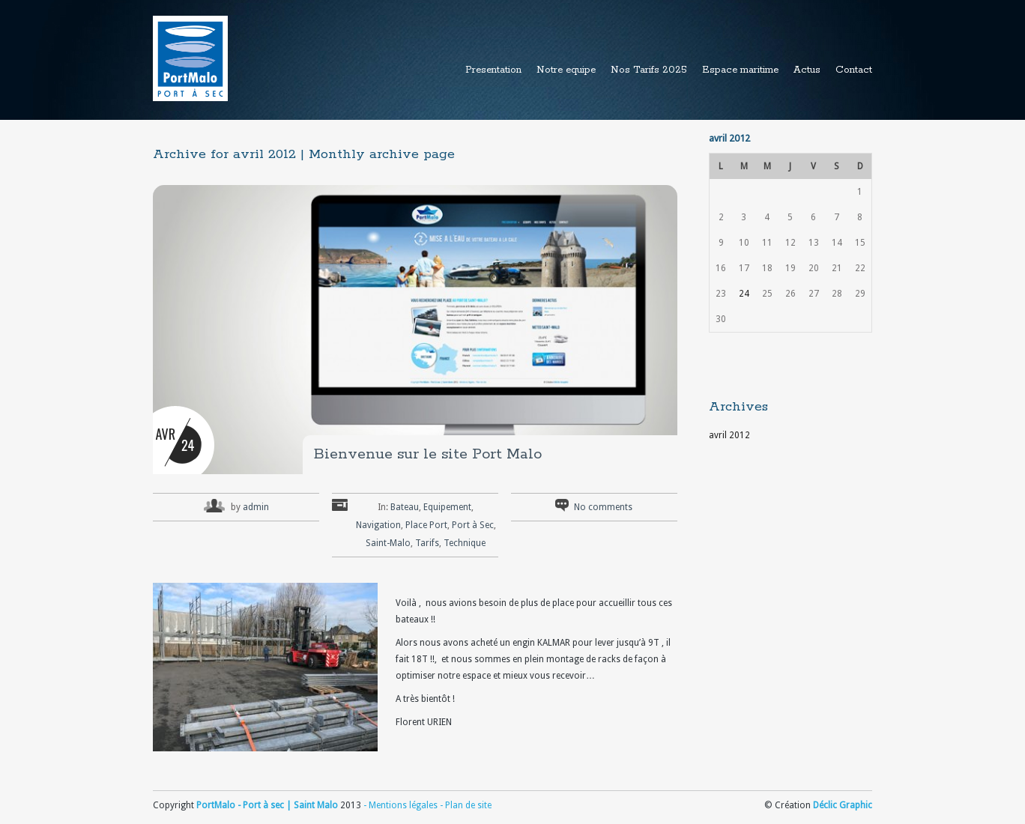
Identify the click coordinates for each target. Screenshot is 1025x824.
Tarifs (427, 543)
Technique (465, 543)
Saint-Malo (388, 543)
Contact (853, 70)
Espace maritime (740, 70)
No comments (603, 507)
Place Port (426, 525)
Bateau (404, 507)
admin (256, 507)
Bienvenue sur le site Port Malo (428, 454)
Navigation (378, 525)
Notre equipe (566, 70)
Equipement (447, 507)
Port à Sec (473, 525)
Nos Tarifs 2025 (649, 70)
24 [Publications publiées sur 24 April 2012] (744, 293)
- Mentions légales (400, 805)
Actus (806, 70)
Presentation (493, 70)
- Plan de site (465, 805)
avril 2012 (729, 435)
